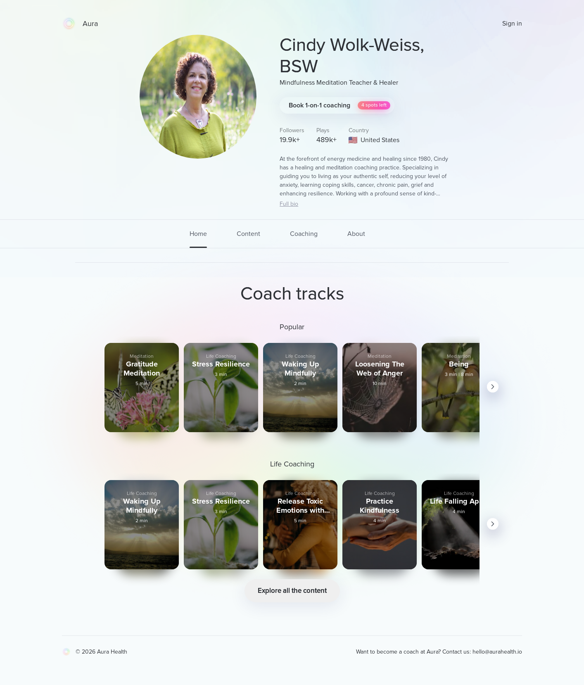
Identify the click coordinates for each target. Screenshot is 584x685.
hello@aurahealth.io (497, 651)
